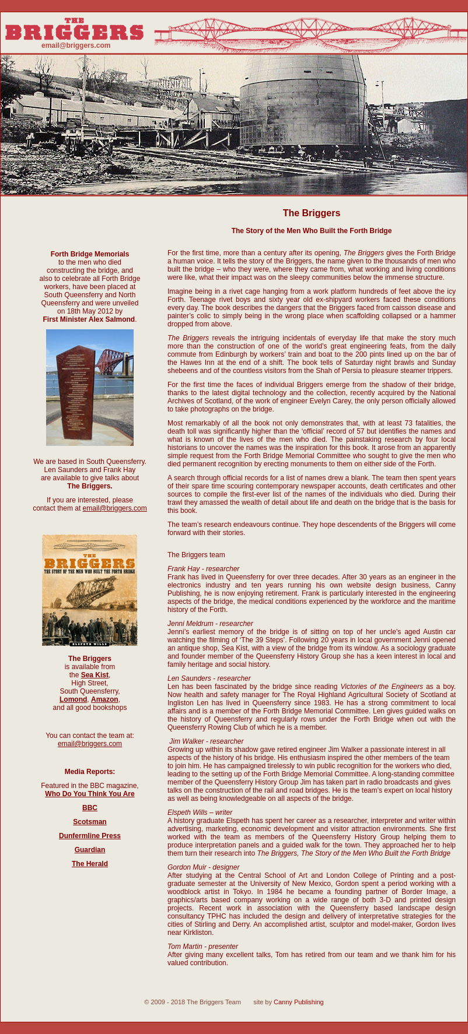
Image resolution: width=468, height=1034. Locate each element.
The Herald (90, 864)
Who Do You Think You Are (89, 794)
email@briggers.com (75, 45)
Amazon (104, 699)
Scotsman (89, 822)
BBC (89, 808)
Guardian (90, 850)
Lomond (73, 699)
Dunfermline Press (90, 836)
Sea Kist (95, 675)
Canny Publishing (299, 1001)
